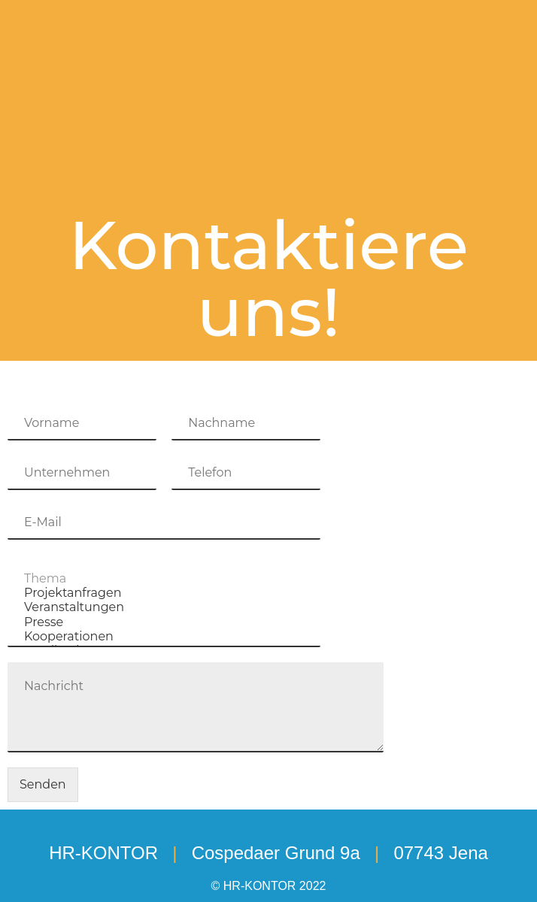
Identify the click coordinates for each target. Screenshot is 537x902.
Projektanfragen (164, 593)
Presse (164, 622)
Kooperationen (164, 636)
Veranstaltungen (164, 607)
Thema (164, 578)
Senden (43, 784)
